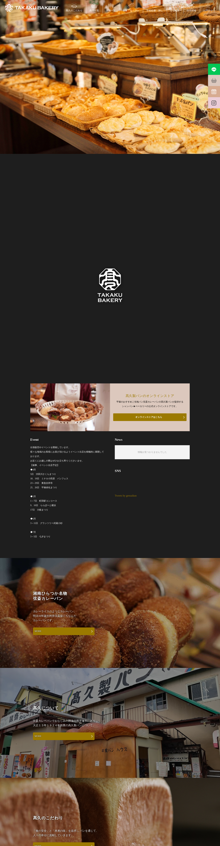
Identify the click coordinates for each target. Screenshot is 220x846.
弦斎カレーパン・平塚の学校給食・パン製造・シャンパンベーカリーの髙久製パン (32, 8)
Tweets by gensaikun (126, 495)
